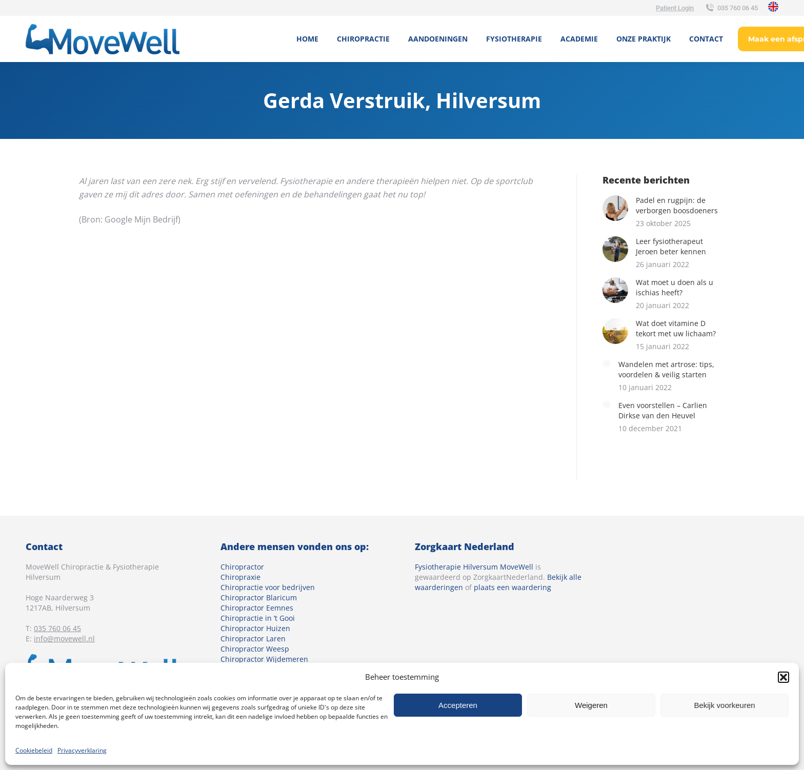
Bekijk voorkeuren (724, 705)
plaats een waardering (512, 587)
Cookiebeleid (33, 750)
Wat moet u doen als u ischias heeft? (674, 287)
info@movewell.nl (64, 638)
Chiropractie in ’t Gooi (257, 618)
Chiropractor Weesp (254, 649)
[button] (783, 677)
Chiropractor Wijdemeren (264, 659)
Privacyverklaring (82, 750)
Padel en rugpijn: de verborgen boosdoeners (677, 205)
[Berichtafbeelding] (615, 208)
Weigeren (591, 705)
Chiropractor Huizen (255, 628)
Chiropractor (242, 567)
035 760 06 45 (731, 8)
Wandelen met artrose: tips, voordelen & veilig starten (666, 369)
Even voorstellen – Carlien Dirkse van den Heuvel (662, 410)
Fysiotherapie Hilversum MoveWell (474, 567)
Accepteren (457, 705)
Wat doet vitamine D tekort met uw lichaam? (676, 328)
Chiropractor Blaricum (258, 597)
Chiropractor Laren (253, 638)
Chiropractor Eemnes (256, 608)
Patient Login (675, 8)
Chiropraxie (240, 577)
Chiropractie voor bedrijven (267, 587)
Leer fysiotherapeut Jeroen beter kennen (671, 246)
